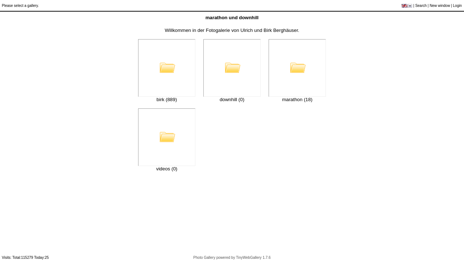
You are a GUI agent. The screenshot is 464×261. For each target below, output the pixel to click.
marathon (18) (297, 99)
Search (421, 6)
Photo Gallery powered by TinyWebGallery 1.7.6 (231, 258)
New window (440, 6)
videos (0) (167, 168)
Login (457, 6)
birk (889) (167, 99)
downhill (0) (232, 99)
